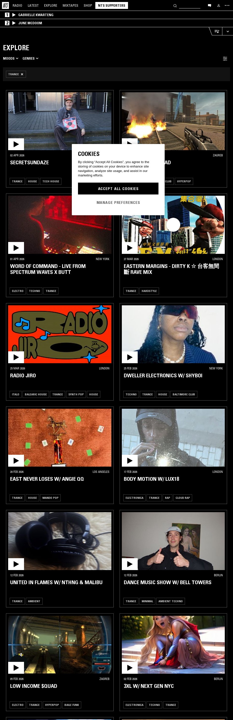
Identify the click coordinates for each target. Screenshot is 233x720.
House (32, 181)
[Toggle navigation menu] (227, 5)
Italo (15, 394)
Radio (17, 5)
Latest (33, 5)
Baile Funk (71, 705)
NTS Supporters (111, 5)
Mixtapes (70, 5)
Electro (18, 291)
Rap (167, 498)
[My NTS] (219, 5)
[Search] (175, 5)
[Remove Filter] (16, 74)
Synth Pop (76, 394)
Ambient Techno (170, 601)
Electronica (134, 498)
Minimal (147, 601)
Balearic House (36, 394)
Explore (50, 5)
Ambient (34, 601)
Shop (88, 5)
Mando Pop (50, 498)
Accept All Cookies (118, 188)
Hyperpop (184, 181)
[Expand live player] (227, 31)
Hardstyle (149, 291)
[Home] (5, 5)
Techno (34, 291)
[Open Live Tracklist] (215, 31)
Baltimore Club (184, 394)
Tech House (50, 181)
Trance (17, 181)
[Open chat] (209, 5)
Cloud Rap (183, 498)
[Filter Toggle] (225, 58)
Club (168, 181)
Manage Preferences (118, 202)
